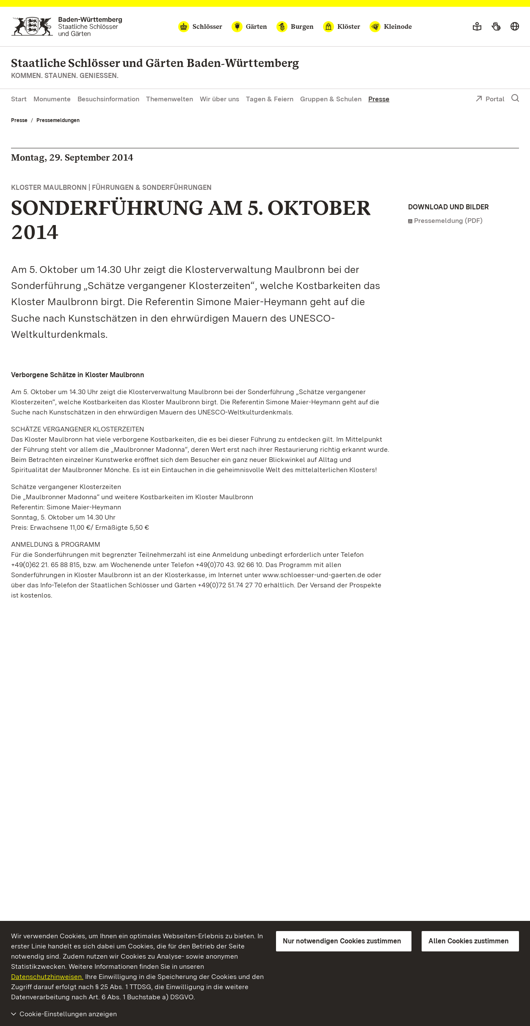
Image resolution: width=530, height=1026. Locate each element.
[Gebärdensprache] (496, 27)
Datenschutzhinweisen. (47, 977)
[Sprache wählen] (514, 27)
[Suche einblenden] (515, 98)
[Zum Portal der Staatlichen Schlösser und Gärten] (66, 26)
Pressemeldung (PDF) (448, 221)
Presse (378, 99)
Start (19, 99)
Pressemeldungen (58, 120)
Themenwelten (169, 99)
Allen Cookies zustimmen (468, 941)
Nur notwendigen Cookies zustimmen (342, 941)
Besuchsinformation (108, 99)
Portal (490, 100)
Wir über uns (219, 99)
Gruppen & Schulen (331, 99)
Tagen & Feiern (269, 99)
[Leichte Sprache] (477, 27)
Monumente (52, 99)
